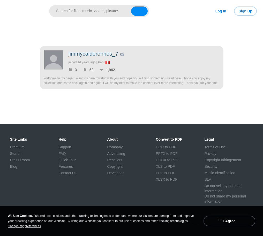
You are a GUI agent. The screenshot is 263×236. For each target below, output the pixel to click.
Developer (115, 173)
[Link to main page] (24, 11)
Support (65, 147)
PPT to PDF (165, 173)
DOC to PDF (166, 147)
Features (66, 166)
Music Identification (220, 173)
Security (211, 166)
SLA (208, 179)
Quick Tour (67, 160)
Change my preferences (24, 226)
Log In (220, 11)
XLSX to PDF (166, 179)
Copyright (115, 166)
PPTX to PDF (167, 153)
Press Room (20, 160)
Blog (13, 166)
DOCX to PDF (167, 160)
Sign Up (245, 11)
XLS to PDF (165, 166)
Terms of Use (215, 147)
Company (115, 147)
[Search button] (139, 11)
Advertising (116, 153)
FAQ (62, 153)
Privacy (210, 153)
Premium (17, 147)
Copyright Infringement (223, 160)
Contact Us (68, 173)
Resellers (114, 160)
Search (15, 153)
